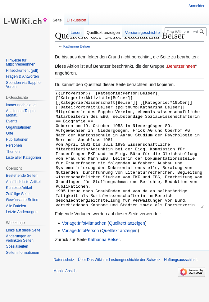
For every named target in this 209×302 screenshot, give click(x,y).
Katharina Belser (76, 46)
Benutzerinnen (181, 66)
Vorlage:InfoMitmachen (84, 246)
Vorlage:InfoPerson (80, 253)
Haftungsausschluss (180, 283)
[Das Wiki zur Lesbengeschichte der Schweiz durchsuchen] (186, 31)
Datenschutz (63, 283)
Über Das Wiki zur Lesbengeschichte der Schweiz (119, 283)
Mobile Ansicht (65, 294)
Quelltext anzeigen (127, 246)
